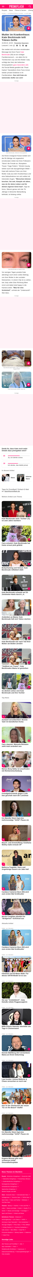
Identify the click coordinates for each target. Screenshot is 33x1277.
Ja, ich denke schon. (15, 457)
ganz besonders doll (20, 65)
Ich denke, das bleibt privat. (18, 465)
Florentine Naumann (21, 43)
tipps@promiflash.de (12, 491)
